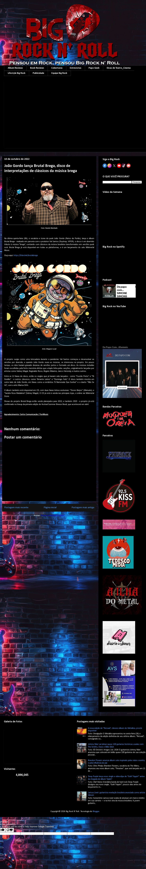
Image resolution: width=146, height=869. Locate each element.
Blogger (96, 811)
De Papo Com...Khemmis (115, 347)
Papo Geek (94, 68)
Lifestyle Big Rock (16, 73)
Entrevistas (75, 68)
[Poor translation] (9, 830)
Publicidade (38, 73)
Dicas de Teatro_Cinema (119, 68)
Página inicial (50, 507)
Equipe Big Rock (59, 73)
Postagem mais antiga (83, 507)
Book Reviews (37, 68)
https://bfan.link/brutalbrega (26, 255)
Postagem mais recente (16, 507)
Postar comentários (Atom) (53, 516)
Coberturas (57, 68)
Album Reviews (15, 68)
